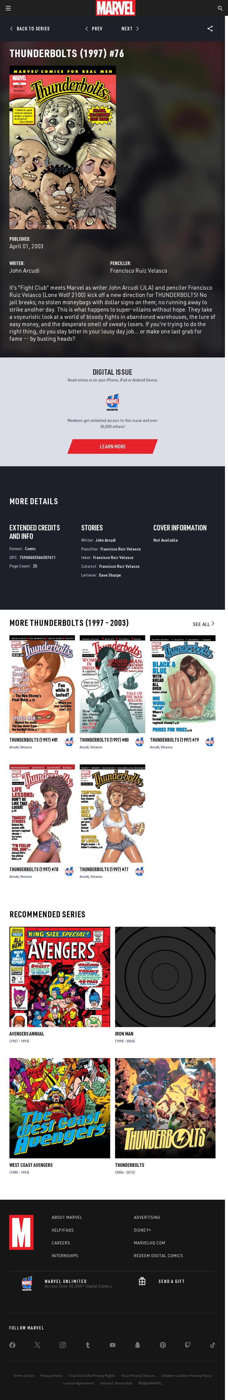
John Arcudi (24, 270)
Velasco (26, 747)
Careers (61, 1242)
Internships (65, 1255)
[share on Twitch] (188, 1346)
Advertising (147, 1217)
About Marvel (67, 1217)
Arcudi (14, 747)
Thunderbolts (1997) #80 (104, 740)
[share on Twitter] (37, 1346)
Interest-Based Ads (116, 1383)
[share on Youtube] (113, 1346)
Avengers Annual (26, 1034)
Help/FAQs (63, 1230)
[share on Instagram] (63, 1346)
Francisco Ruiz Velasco (138, 270)
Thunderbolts (129, 1165)
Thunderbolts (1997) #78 (33, 869)
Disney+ (142, 1230)
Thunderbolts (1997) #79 (174, 740)
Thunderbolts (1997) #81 (33, 740)
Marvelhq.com (149, 1242)
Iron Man (124, 1034)
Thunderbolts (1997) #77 (104, 869)
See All (204, 624)
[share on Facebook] (12, 1346)
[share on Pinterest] (163, 1346)
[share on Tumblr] (88, 1346)
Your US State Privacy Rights (92, 1375)
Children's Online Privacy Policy (186, 1375)
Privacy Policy (51, 1375)
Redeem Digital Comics (158, 1255)
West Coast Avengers (30, 1165)
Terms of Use (23, 1375)
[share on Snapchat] (138, 1346)
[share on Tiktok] (213, 1346)
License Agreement (78, 1383)
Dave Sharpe (110, 575)
